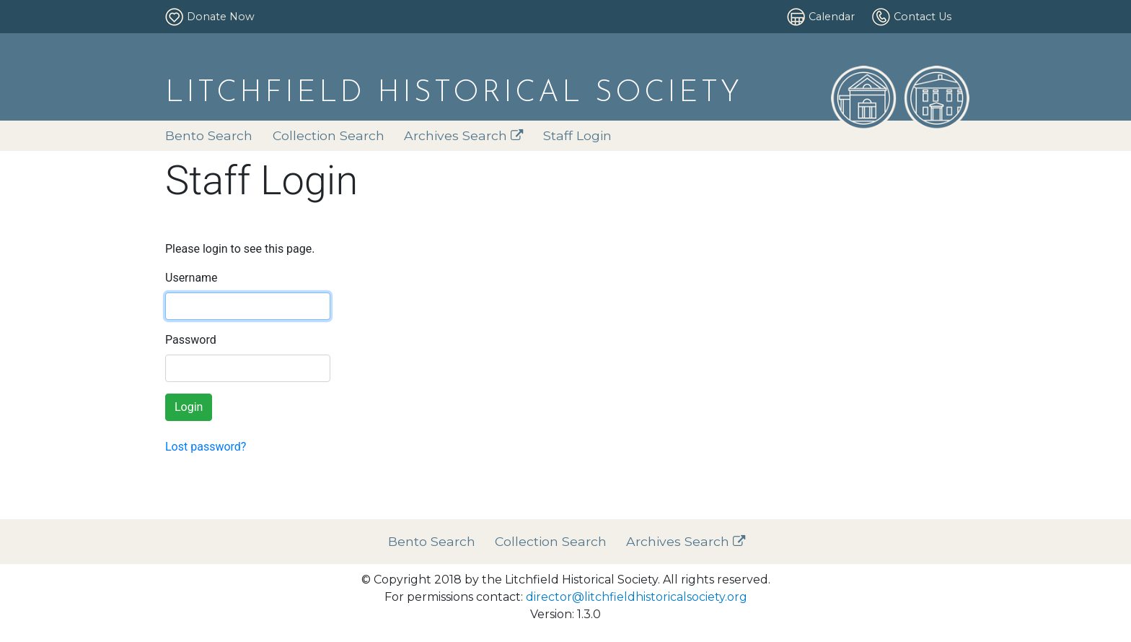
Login (189, 407)
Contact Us (922, 16)
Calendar (832, 16)
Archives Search (464, 135)
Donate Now (221, 16)
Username (191, 278)
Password (190, 340)
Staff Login (577, 135)
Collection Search (328, 135)
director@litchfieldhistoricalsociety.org (636, 597)
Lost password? (205, 447)
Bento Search (208, 135)
